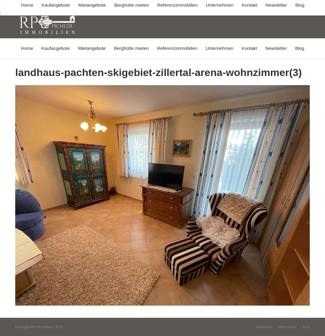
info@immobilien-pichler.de (144, 5)
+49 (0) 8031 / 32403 (96, 5)
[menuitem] (27, 48)
